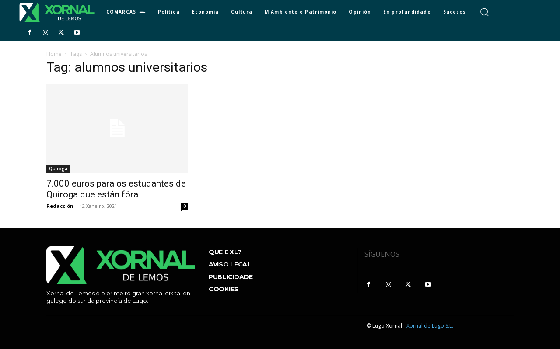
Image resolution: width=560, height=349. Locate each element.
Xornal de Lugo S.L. (429, 325)
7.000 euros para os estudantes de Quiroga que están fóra (116, 189)
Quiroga (58, 169)
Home (54, 54)
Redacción (60, 206)
